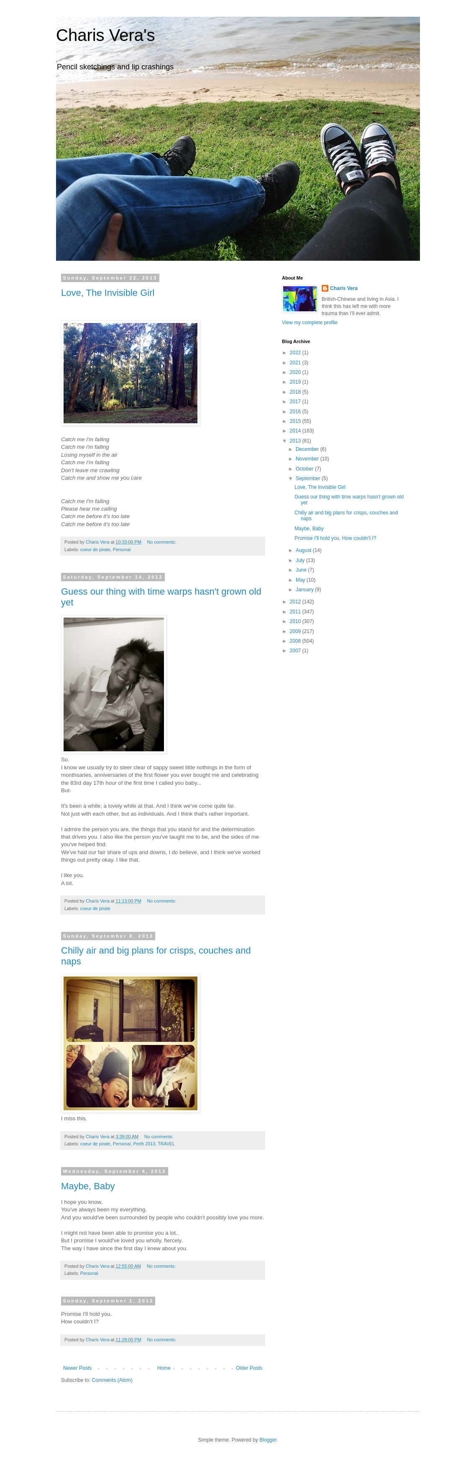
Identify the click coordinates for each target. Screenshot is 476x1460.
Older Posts (249, 1368)
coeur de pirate (95, 549)
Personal (122, 549)
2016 (296, 412)
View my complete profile (310, 323)
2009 (296, 631)
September (309, 478)
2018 (296, 392)
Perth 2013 (144, 1143)
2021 (296, 363)
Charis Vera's (105, 35)
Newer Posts (77, 1368)
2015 (296, 421)
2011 (296, 612)
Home (164, 1368)
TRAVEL (166, 1143)
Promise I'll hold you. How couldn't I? (335, 538)
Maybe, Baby (88, 1186)
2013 (296, 441)
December (308, 449)
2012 (296, 602)
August (304, 550)
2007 (296, 651)
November (308, 459)
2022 (296, 353)
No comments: (162, 541)
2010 (296, 621)
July (301, 560)
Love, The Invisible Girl (107, 292)
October (305, 469)
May (301, 580)
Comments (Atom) (112, 1380)
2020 (296, 372)
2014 (296, 431)
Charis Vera (344, 288)
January (305, 590)
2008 (296, 641)
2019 (296, 382)
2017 (296, 401)
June (302, 570)
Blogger (267, 1440)
